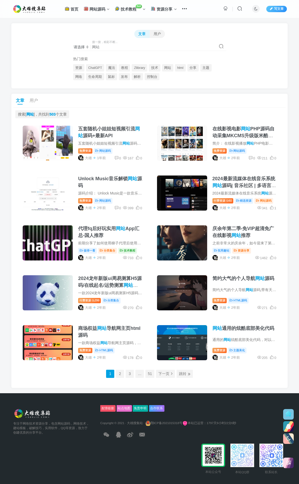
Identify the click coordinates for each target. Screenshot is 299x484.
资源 (78, 68)
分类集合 (107, 250)
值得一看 (87, 250)
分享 (192, 68)
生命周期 (95, 77)
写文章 (276, 9)
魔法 (111, 68)
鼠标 (111, 77)
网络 (78, 77)
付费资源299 (89, 300)
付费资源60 (223, 200)
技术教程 (130, 8)
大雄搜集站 (135, 423)
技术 (154, 68)
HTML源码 (238, 300)
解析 (137, 77)
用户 (157, 34)
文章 (142, 34)
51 (150, 374)
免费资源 (85, 150)
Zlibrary (139, 68)
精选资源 (244, 200)
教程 (124, 68)
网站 (167, 68)
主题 (205, 68)
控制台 (152, 77)
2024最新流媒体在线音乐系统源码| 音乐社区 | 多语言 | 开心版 (243, 185)
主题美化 (237, 350)
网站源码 (97, 8)
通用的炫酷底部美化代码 (243, 328)
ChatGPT (95, 68)
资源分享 (164, 8)
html (180, 68)
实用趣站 (222, 250)
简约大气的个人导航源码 (243, 278)
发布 (124, 77)
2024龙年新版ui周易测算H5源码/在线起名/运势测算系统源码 (110, 285)
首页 (71, 8)
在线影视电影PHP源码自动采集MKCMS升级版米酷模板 (243, 135)
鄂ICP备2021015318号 (163, 423)
